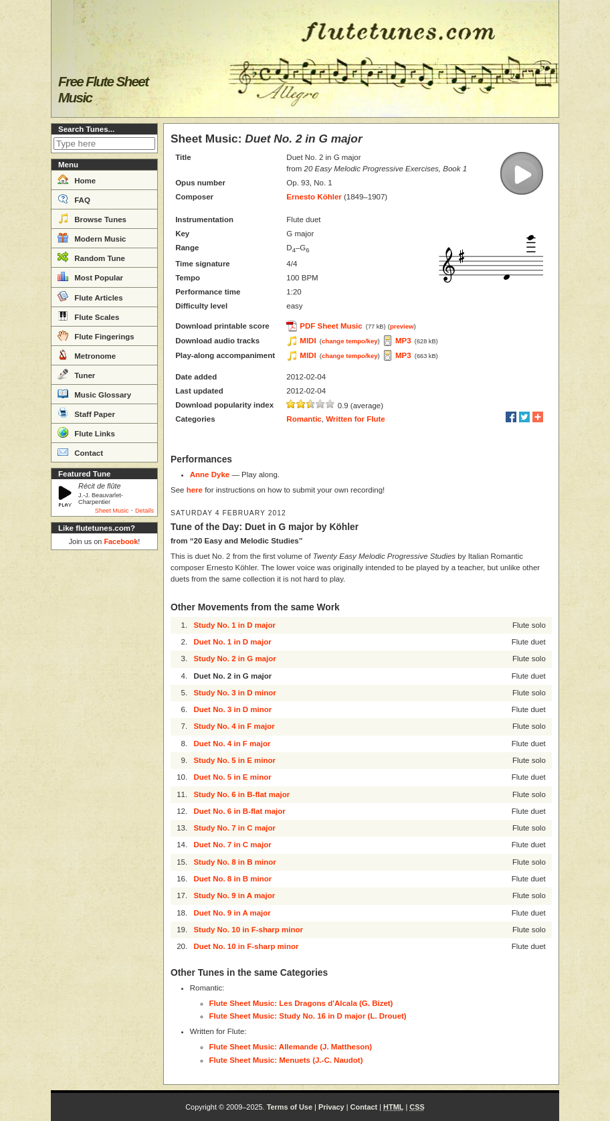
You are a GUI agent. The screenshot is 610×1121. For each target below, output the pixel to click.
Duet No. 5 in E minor (232, 777)
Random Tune (91, 257)
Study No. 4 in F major (233, 726)
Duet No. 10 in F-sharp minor (245, 946)
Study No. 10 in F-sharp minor (248, 930)
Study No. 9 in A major (234, 895)
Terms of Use (289, 1107)
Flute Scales (88, 316)
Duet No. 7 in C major (232, 845)
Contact (80, 451)
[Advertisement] (104, 756)
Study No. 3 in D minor (234, 693)
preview (402, 326)
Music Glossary (94, 393)
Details (144, 510)
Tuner (76, 374)
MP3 (403, 341)
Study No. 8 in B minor (234, 862)
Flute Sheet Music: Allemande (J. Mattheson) (291, 1047)
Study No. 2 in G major (234, 659)
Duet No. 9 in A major (231, 913)
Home (77, 179)
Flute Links (86, 432)
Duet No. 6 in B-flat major (239, 811)
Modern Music (92, 237)
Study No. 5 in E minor (234, 760)
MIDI (308, 341)
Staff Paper (86, 413)
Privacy (331, 1107)
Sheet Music (112, 510)
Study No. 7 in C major (234, 828)
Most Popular (90, 276)
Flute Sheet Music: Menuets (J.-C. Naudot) (286, 1060)
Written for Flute (355, 419)
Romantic (303, 419)
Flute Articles (90, 296)
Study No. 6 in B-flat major (241, 794)
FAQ (74, 198)
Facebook (121, 541)
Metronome (87, 354)
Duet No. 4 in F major (231, 744)
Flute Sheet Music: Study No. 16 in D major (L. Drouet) (308, 1016)
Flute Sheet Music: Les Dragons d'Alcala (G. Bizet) (301, 1003)
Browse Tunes (92, 218)
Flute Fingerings (96, 335)
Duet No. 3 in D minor (232, 709)
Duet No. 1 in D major (232, 642)
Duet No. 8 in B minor (232, 879)
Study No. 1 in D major (234, 625)
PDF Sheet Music (331, 326)
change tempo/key (350, 341)
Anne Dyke (209, 474)
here (195, 490)
